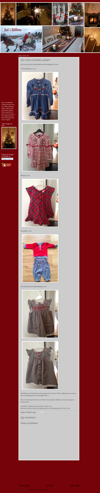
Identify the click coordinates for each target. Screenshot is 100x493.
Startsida (49, 485)
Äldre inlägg (74, 485)
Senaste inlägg (24, 485)
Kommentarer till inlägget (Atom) (38, 489)
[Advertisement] (49, 472)
